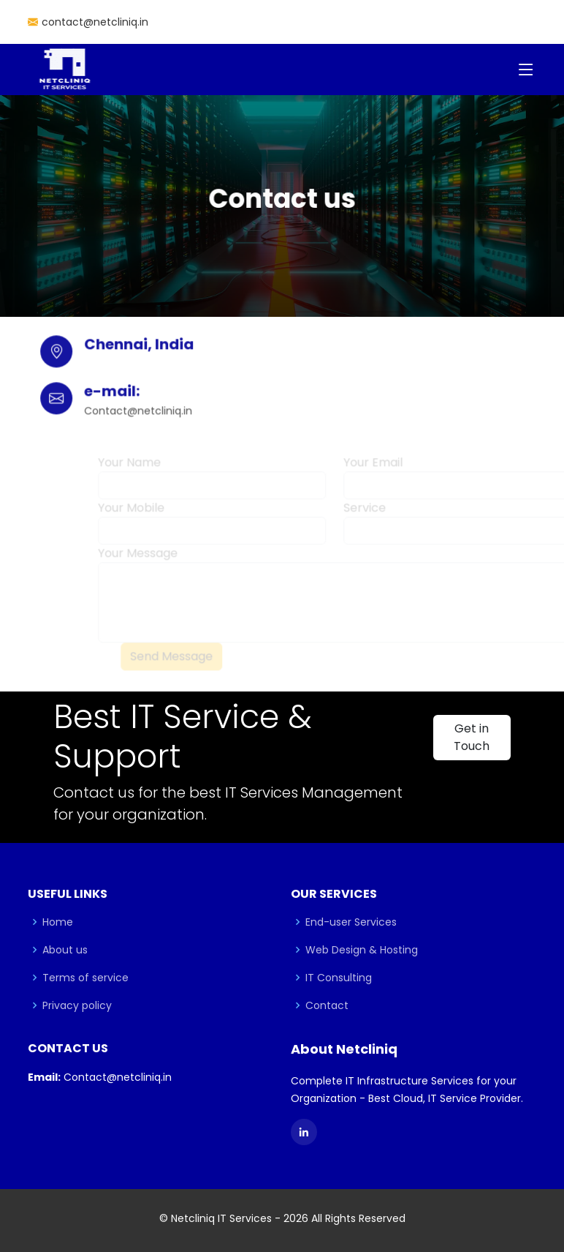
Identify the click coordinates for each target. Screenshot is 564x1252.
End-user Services (351, 922)
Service (364, 514)
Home (57, 922)
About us (65, 950)
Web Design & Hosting (361, 950)
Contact (326, 1005)
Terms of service (85, 977)
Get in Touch (471, 737)
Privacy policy (77, 1005)
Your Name (129, 468)
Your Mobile (131, 514)
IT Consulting (338, 977)
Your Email (373, 468)
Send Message (171, 662)
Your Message (138, 559)
